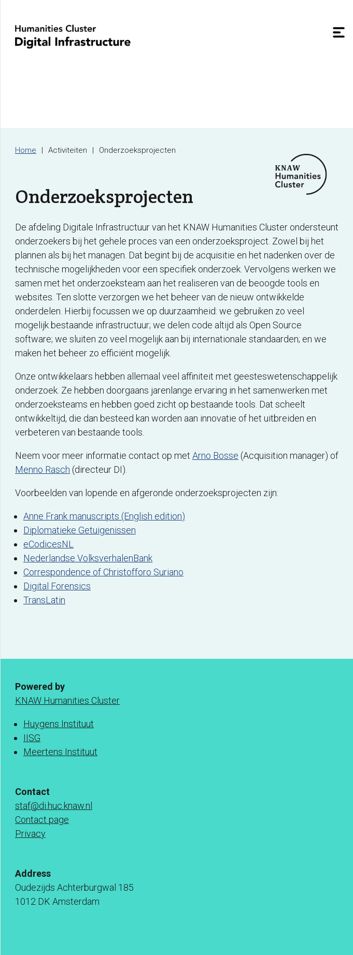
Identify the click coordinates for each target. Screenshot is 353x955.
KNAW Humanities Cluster (67, 700)
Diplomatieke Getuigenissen (79, 530)
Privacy (30, 833)
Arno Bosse (215, 455)
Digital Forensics (57, 586)
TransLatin (44, 600)
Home (25, 150)
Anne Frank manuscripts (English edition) (104, 516)
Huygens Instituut (58, 723)
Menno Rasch (42, 469)
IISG (31, 737)
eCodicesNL (48, 544)
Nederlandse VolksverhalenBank (87, 558)
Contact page (42, 819)
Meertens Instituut (60, 751)
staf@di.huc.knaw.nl (53, 805)
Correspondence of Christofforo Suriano (103, 572)
